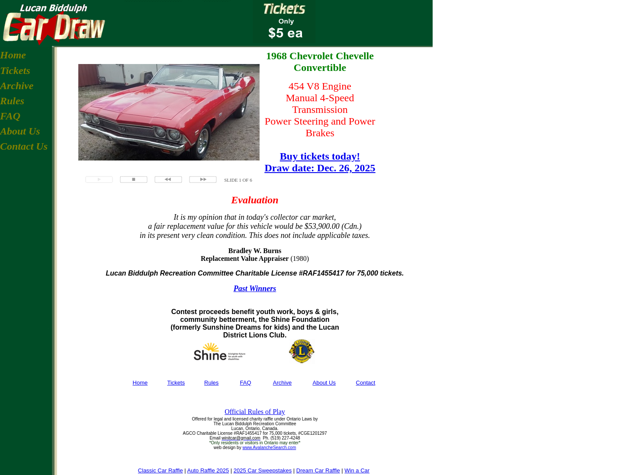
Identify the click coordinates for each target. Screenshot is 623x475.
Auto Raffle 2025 (208, 470)
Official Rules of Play (255, 411)
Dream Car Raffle (318, 470)
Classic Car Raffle (160, 470)
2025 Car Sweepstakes (263, 470)
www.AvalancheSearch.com (269, 447)
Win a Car (356, 470)
